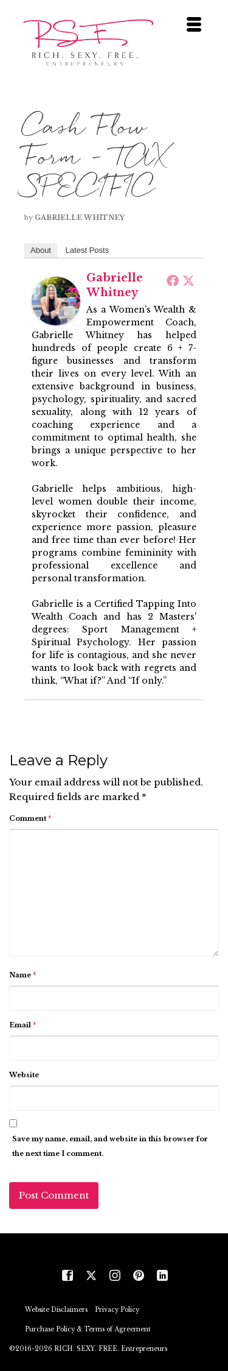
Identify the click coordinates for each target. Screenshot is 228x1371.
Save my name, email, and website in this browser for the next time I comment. (110, 1146)
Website (24, 1075)
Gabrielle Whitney (80, 217)
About (40, 250)
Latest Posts (87, 250)
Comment (30, 818)
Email (22, 1025)
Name (22, 975)
